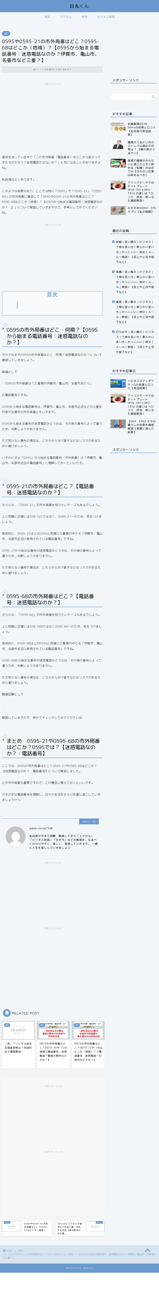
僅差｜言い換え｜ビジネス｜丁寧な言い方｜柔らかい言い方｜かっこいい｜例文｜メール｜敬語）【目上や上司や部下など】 (135, 312)
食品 (47, 17)
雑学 (6, 33)
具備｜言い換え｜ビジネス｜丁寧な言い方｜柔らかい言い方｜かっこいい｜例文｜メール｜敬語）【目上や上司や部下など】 (135, 282)
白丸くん (79, 6)
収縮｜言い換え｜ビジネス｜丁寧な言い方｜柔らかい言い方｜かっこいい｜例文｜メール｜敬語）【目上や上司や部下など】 (135, 252)
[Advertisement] (52, 114)
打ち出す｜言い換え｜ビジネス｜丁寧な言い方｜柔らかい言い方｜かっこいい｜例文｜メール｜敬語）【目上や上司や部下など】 (135, 342)
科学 (84, 17)
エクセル (66, 17)
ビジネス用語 (106, 17)
